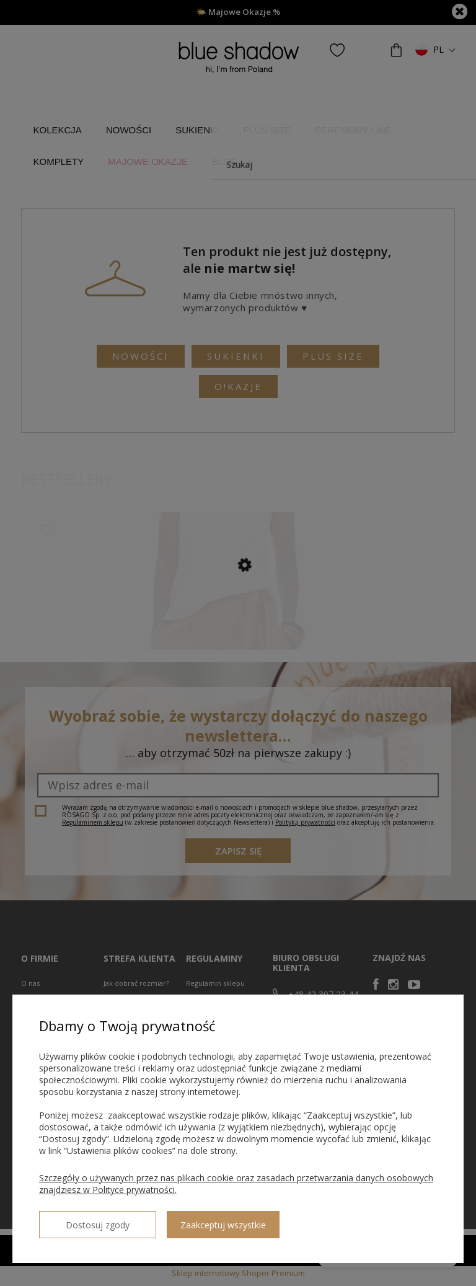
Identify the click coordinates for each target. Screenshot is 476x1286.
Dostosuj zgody (83, 1219)
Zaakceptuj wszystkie (195, 1220)
